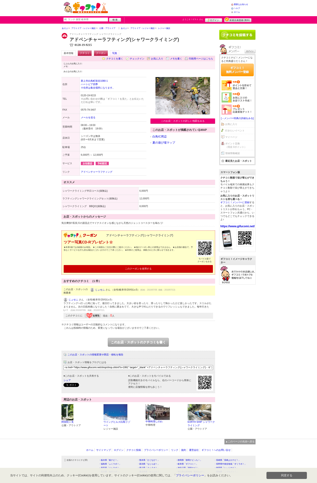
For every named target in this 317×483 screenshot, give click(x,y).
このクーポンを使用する (138, 268)
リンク (174, 450)
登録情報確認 (232, 153)
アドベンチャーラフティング (96, 171)
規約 (183, 450)
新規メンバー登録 (237, 19)
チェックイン (137, 58)
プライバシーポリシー (156, 450)
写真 (114, 53)
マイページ (231, 137)
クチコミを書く (114, 58)
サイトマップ (103, 450)
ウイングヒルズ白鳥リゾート (117, 424)
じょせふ (100, 289)
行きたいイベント (235, 130)
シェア (67, 380)
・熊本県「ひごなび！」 (148, 460)
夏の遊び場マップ (163, 142)
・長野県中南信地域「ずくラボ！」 (230, 464)
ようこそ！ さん (192, 19)
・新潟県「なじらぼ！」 (148, 464)
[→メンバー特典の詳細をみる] (237, 118)
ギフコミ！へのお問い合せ (216, 450)
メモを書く (176, 58)
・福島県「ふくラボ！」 (110, 464)
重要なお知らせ (241, 4)
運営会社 (194, 450)
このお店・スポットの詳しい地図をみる (183, 120)
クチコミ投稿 (133, 450)
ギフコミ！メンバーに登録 (234, 202)
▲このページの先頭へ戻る (240, 441)
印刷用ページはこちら (201, 58)
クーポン (101, 53)
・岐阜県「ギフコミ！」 (187, 464)
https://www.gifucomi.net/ (237, 226)
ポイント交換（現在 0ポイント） (236, 145)
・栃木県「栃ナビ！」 (109, 460)
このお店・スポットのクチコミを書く (138, 342)
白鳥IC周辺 (159, 136)
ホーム (237, 12)
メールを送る (88, 117)
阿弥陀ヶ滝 (67, 422)
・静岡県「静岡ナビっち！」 (189, 460)
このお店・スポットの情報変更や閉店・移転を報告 (95, 354)
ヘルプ (237, 8)
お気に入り (157, 58)
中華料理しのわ (154, 421)
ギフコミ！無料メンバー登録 (237, 69)
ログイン (213, 19)
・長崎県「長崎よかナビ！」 (227, 460)
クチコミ (85, 53)
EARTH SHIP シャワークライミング (201, 424)
